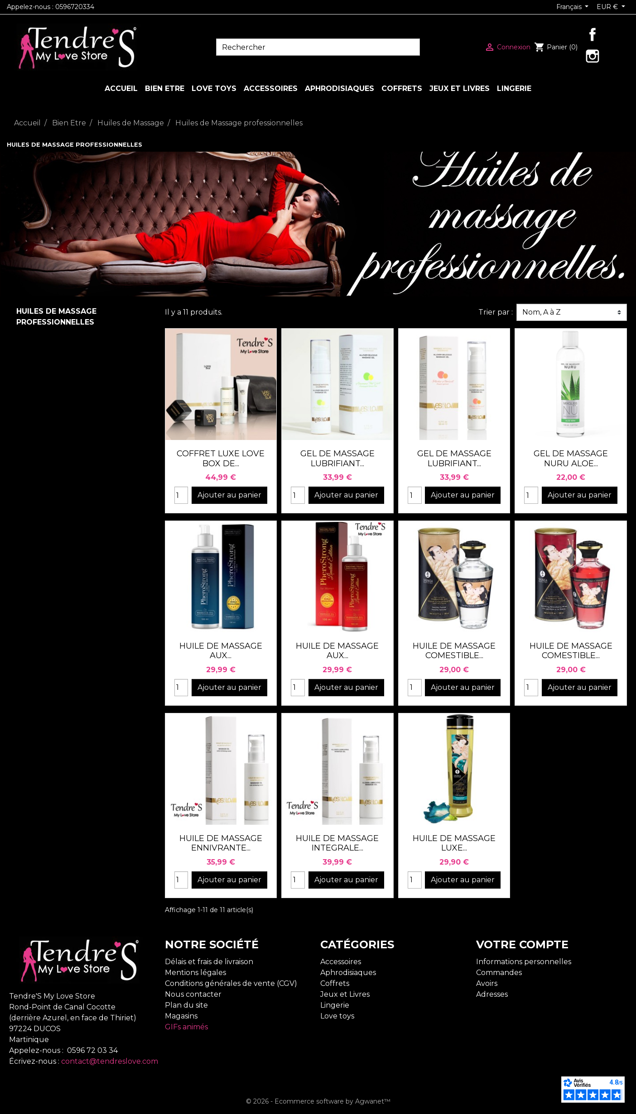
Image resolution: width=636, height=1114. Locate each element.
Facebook (592, 34)
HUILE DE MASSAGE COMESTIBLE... (454, 651)
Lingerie (334, 1005)
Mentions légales (195, 972)
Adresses (492, 994)
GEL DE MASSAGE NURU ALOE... (571, 459)
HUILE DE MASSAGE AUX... (220, 651)
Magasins (181, 1016)
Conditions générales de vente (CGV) (231, 983)
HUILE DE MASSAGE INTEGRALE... (337, 843)
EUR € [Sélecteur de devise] (608, 7)
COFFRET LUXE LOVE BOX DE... (221, 459)
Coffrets (334, 983)
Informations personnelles (523, 961)
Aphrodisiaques (348, 972)
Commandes (499, 972)
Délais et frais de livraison (209, 961)
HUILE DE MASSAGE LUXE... (454, 843)
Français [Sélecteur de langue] (569, 7)
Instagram (592, 56)
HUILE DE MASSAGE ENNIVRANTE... (220, 843)
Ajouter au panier (229, 495)
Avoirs (486, 983)
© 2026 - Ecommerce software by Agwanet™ (318, 1101)
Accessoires (340, 961)
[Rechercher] (318, 47)
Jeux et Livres (345, 994)
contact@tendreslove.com (109, 1061)
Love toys (337, 1016)
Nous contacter (193, 994)
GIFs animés (186, 1027)
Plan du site (186, 1005)
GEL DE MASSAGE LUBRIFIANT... (337, 459)
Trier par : (495, 312)
